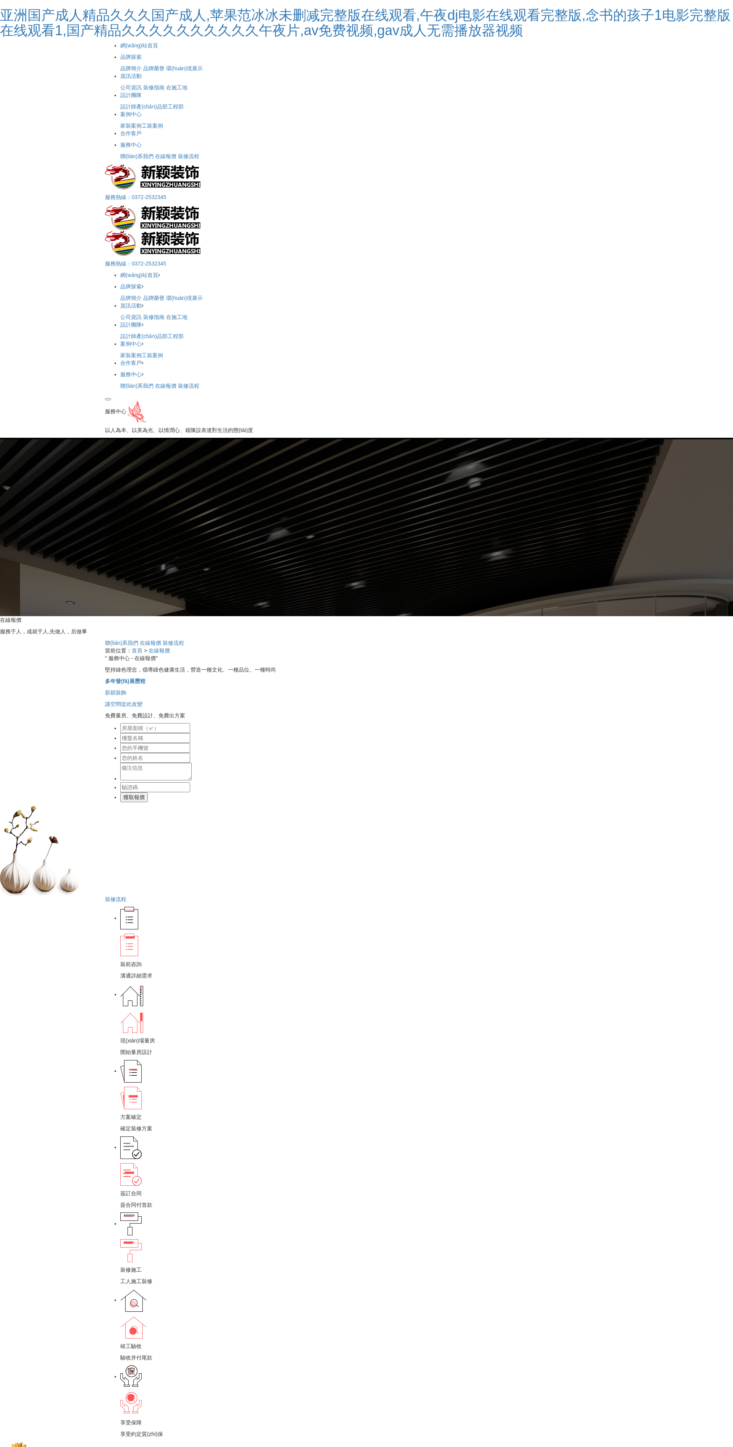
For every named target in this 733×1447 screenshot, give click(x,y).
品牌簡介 (131, 68)
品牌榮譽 (154, 68)
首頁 (137, 650)
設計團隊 (131, 95)
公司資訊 (131, 87)
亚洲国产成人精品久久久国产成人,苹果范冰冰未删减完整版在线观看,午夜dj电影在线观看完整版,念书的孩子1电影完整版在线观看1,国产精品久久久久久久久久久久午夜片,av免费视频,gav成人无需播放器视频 (365, 22)
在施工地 (176, 87)
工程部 (176, 107)
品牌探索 (131, 57)
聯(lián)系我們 (136, 156)
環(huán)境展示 (184, 68)
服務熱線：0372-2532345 (135, 197)
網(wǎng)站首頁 (139, 45)
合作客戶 (131, 133)
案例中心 (131, 114)
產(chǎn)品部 (152, 107)
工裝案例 (152, 126)
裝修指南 (154, 87)
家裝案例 (131, 126)
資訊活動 (131, 76)
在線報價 (165, 156)
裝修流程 (188, 156)
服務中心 (131, 145)
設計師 (128, 107)
